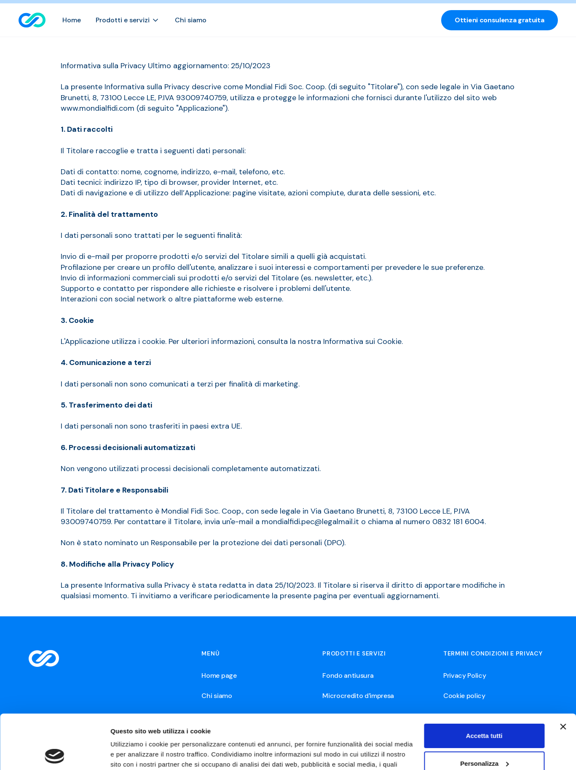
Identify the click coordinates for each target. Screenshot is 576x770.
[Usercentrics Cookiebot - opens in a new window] (54, 753)
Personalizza (484, 708)
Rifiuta (484, 736)
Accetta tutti (484, 681)
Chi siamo (190, 20)
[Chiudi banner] (563, 672)
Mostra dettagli (133, 753)
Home (71, 20)
